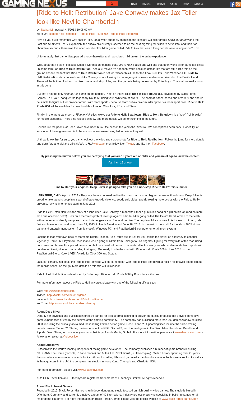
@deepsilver (70, 336)
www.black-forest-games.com (180, 398)
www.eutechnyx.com (91, 369)
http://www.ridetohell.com (59, 290)
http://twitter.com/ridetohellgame (66, 295)
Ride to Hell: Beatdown (124, 33)
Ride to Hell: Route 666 (94, 33)
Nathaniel (47, 29)
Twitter (130, 143)
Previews (160, 4)
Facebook (158, 143)
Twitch (186, 4)
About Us (198, 4)
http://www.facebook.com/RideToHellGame (76, 299)
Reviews (146, 4)
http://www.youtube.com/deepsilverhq (72, 303)
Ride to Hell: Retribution (63, 33)
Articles (173, 4)
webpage (99, 143)
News (134, 4)
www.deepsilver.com (187, 332)
